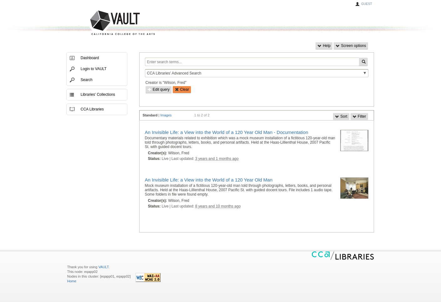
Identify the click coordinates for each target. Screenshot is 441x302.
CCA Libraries (92, 109)
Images (166, 115)
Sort (341, 116)
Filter (359, 116)
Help (324, 46)
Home (71, 281)
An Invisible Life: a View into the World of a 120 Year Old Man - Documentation (226, 132)
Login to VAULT (94, 69)
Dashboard (90, 58)
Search (87, 80)
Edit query (158, 89)
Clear (182, 89)
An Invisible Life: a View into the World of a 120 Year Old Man (209, 179)
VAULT (98, 23)
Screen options (351, 46)
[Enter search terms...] (252, 62)
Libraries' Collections (98, 94)
